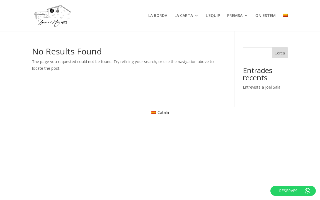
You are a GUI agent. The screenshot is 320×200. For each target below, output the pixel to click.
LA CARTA (183, 16)
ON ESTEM (265, 16)
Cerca (280, 53)
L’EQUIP (213, 16)
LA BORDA (157, 16)
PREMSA (235, 16)
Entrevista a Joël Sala (261, 87)
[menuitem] (285, 22)
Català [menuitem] (163, 112)
